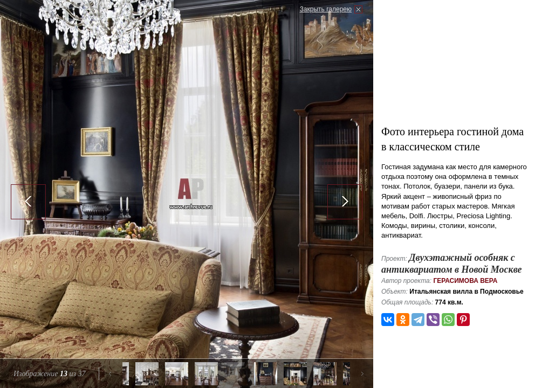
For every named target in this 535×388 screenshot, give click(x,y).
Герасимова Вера (465, 281)
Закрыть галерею (326, 9)
